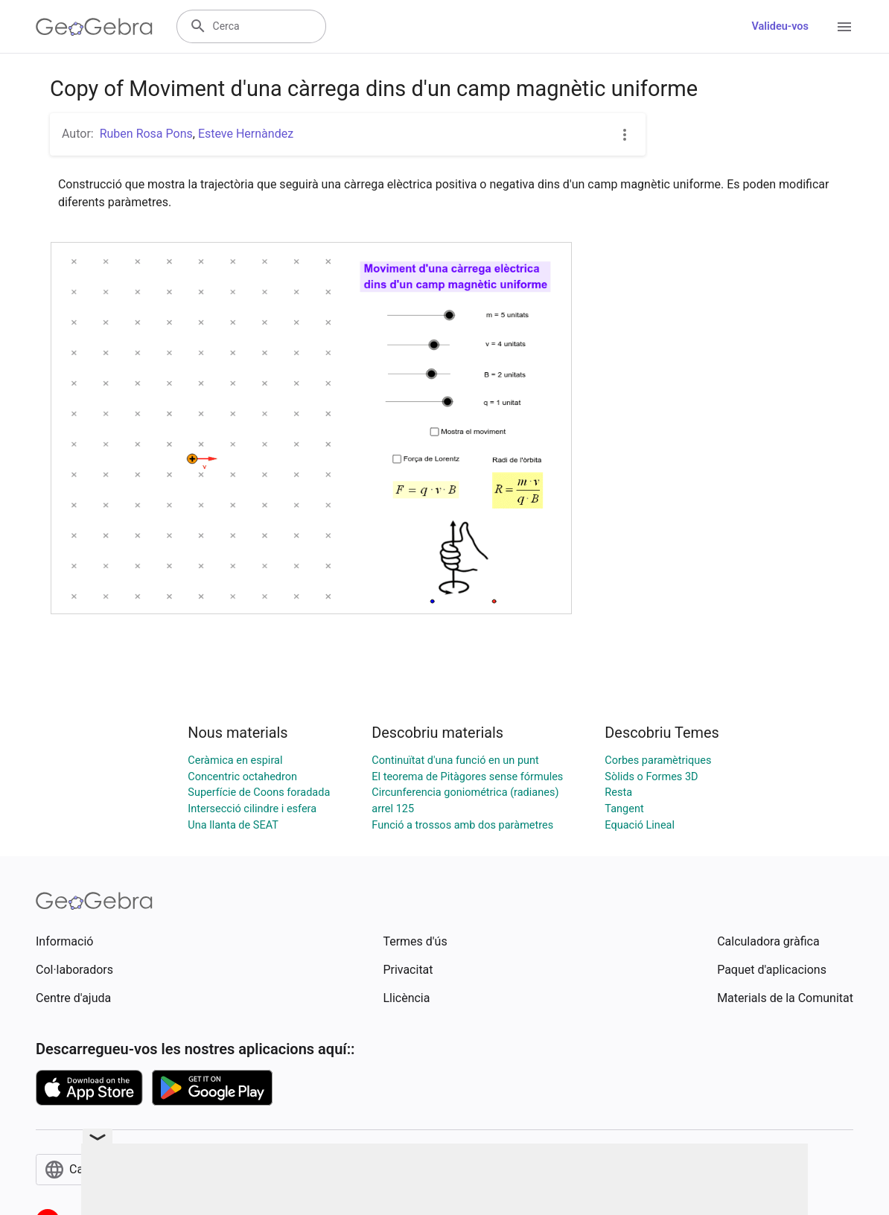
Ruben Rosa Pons (146, 134)
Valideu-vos (780, 26)
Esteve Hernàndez (245, 134)
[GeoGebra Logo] (94, 27)
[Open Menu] (844, 27)
